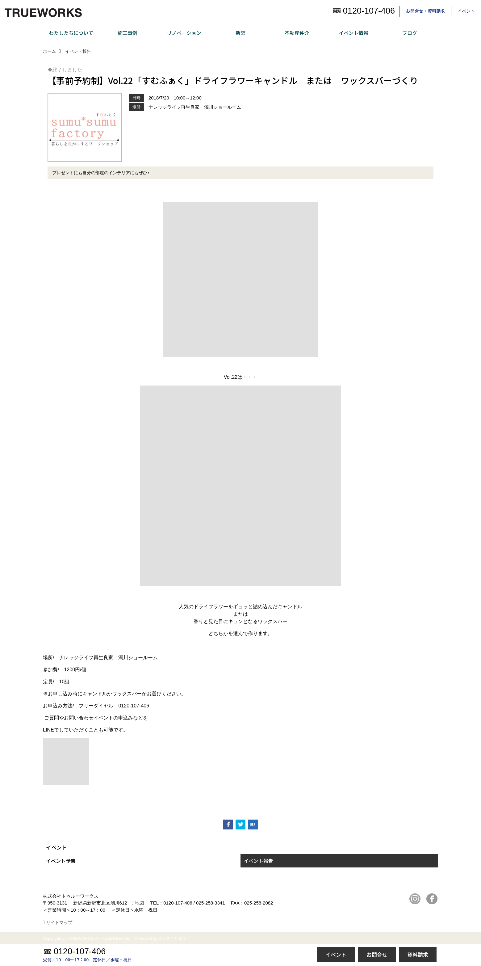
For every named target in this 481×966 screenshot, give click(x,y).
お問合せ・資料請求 (425, 11)
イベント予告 (61, 860)
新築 (240, 32)
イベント (466, 11)
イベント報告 (258, 860)
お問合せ (376, 954)
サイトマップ (59, 922)
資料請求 (417, 954)
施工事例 (127, 32)
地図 (139, 902)
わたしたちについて (71, 32)
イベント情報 (353, 32)
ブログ (409, 32)
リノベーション (184, 32)
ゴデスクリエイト (174, 938)
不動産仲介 (297, 32)
